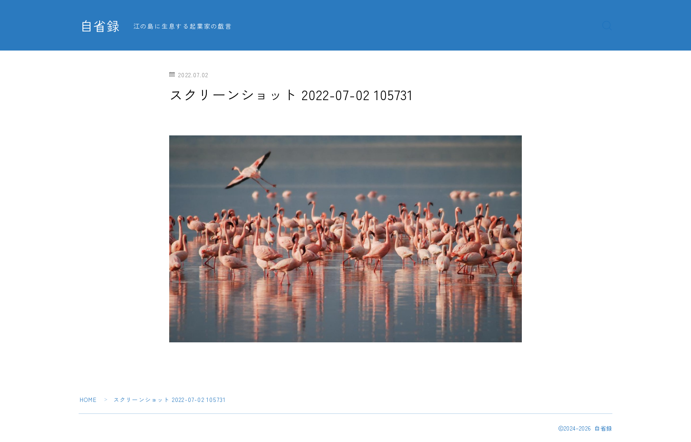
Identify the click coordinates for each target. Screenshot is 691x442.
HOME (88, 399)
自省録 (100, 26)
